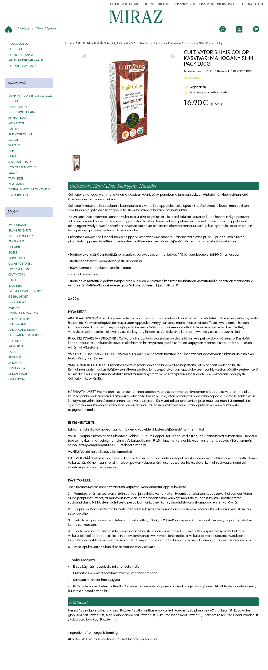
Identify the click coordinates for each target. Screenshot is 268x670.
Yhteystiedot (160, 4)
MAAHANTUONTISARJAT (215, 4)
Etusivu (17, 29)
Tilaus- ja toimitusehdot (128, 4)
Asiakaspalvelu (185, 4)
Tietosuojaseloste (249, 4)
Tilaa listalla (46, 28)
